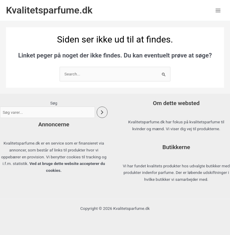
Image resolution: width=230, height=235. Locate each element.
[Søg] (102, 112)
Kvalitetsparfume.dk (49, 10)
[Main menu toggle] (218, 10)
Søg (54, 103)
